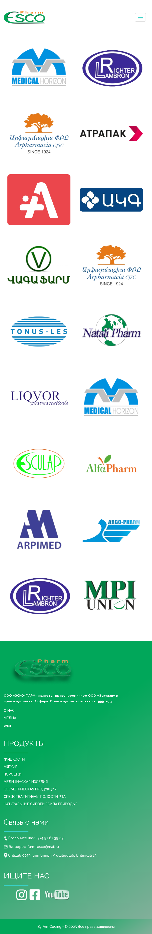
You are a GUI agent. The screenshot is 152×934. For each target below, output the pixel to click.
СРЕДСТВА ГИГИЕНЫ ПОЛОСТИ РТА (34, 797)
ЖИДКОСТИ (14, 759)
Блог (8, 725)
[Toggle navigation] (140, 17)
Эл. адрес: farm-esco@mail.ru (31, 847)
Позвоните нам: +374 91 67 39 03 (34, 838)
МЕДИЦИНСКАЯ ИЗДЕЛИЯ (26, 782)
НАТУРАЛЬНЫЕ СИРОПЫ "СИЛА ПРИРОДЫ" (40, 804)
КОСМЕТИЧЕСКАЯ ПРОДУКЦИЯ (30, 789)
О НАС (9, 711)
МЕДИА (10, 718)
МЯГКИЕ (10, 767)
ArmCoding (52, 927)
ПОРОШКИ (13, 774)
